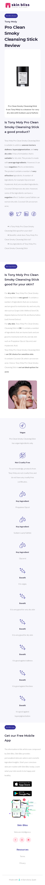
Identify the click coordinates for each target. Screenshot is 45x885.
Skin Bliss (22, 825)
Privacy (22, 863)
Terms (22, 856)
